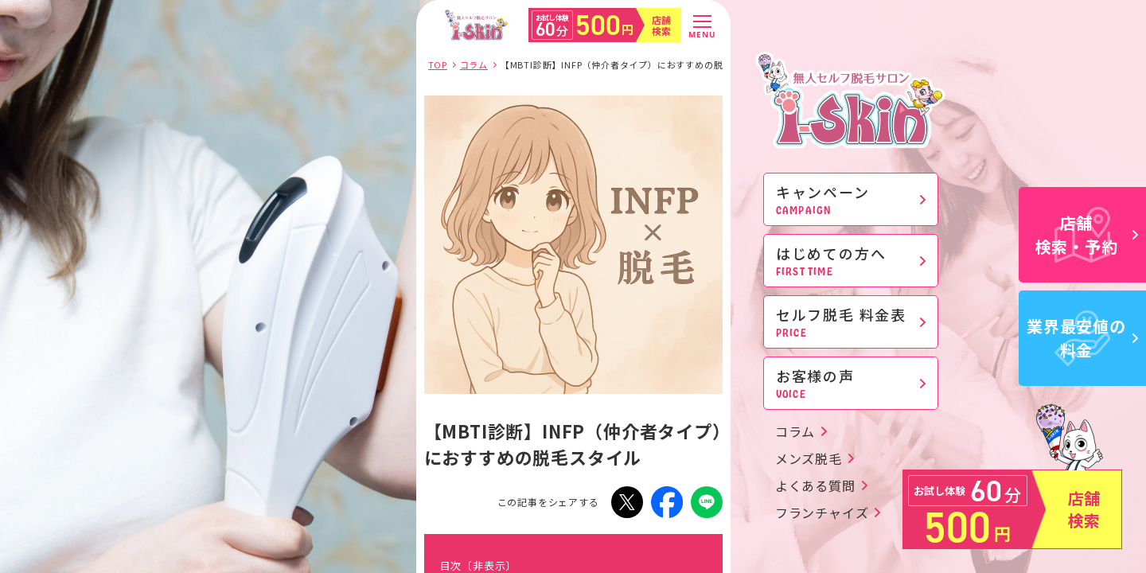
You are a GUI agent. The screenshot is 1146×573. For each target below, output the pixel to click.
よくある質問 (815, 485)
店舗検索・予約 (1087, 234)
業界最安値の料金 (1082, 337)
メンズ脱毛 (808, 458)
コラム (795, 431)
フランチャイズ (822, 512)
